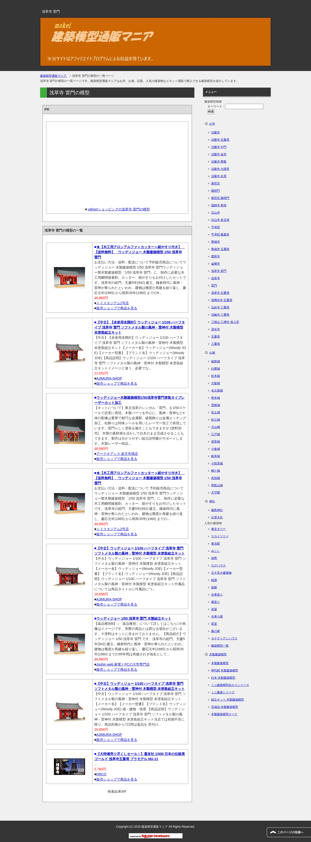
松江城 (215, 419)
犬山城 (215, 427)
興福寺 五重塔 (220, 249)
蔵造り (215, 602)
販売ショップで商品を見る (116, 308)
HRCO (101, 774)
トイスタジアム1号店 (112, 303)
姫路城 (215, 361)
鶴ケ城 (215, 470)
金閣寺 (215, 263)
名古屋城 (217, 390)
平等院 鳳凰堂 (220, 234)
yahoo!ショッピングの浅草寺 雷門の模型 (119, 209)
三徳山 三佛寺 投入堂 (225, 322)
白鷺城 (215, 368)
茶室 (214, 623)
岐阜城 (215, 456)
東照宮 (215, 183)
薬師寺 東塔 (218, 205)
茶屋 (214, 609)
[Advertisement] (117, 163)
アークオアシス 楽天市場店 (117, 454)
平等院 (215, 227)
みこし (215, 551)
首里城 (215, 441)
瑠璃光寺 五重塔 (221, 300)
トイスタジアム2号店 (112, 529)
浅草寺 (215, 278)
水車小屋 (217, 616)
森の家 (215, 631)
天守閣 (215, 492)
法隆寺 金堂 (218, 154)
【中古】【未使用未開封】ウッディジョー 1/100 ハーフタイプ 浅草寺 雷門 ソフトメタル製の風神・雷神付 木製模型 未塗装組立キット (139, 327)
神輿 (214, 558)
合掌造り (217, 594)
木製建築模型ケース (224, 714)
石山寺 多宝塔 (220, 220)
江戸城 (215, 434)
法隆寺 (215, 132)
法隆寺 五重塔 (220, 139)
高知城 (215, 478)
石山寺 (215, 212)
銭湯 (214, 580)
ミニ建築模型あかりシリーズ (230, 685)
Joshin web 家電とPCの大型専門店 (123, 664)
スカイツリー (220, 536)
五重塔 (215, 336)
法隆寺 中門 (218, 147)
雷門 (214, 285)
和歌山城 (217, 485)
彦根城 (215, 405)
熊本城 (215, 397)
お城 (212, 352)
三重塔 (215, 344)
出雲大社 (217, 517)
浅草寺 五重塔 (220, 293)
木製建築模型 (218, 654)
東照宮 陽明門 (220, 198)
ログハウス (218, 565)
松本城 (215, 376)
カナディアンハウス (224, 638)
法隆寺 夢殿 (218, 161)
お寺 (212, 123)
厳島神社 (217, 510)
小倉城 (215, 449)
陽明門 (215, 190)
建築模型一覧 (220, 645)
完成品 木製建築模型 (224, 707)
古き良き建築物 (221, 572)
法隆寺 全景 (218, 176)
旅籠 (214, 587)
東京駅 (215, 543)
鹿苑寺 (215, 256)
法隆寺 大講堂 (220, 169)
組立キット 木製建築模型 (227, 699)
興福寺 (215, 241)
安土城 (215, 412)
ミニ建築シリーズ (222, 692)
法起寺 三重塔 (220, 307)
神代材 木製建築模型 (224, 670)
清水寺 (215, 329)
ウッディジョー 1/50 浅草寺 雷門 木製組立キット (134, 618)
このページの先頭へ (290, 832)
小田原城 (217, 463)
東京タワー (218, 529)
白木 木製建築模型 (223, 677)
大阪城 (215, 383)
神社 (212, 501)
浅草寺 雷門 (218, 271)
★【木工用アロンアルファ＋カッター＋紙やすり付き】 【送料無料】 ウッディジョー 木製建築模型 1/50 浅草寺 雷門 (139, 252)
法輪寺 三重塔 (220, 314)
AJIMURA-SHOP (109, 378)
